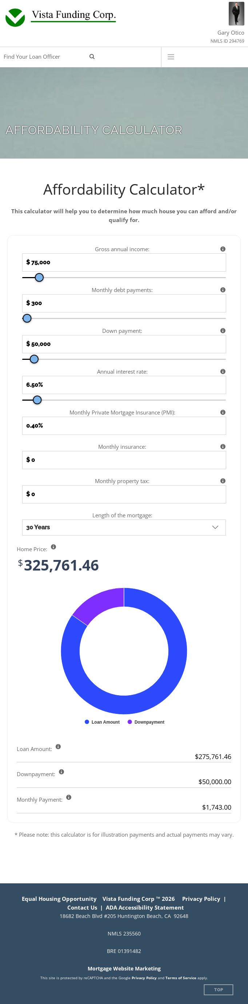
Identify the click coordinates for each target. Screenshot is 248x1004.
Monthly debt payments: (122, 289)
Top (218, 990)
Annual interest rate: (122, 371)
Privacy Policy (201, 898)
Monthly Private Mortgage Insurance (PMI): (122, 412)
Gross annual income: (122, 249)
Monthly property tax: (122, 481)
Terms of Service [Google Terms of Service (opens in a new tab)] (180, 977)
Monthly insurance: (122, 446)
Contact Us (82, 907)
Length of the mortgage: (122, 515)
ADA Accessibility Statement (145, 907)
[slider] (39, 277)
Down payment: (122, 330)
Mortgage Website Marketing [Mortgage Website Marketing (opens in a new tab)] (124, 968)
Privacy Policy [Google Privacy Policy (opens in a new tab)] (144, 977)
